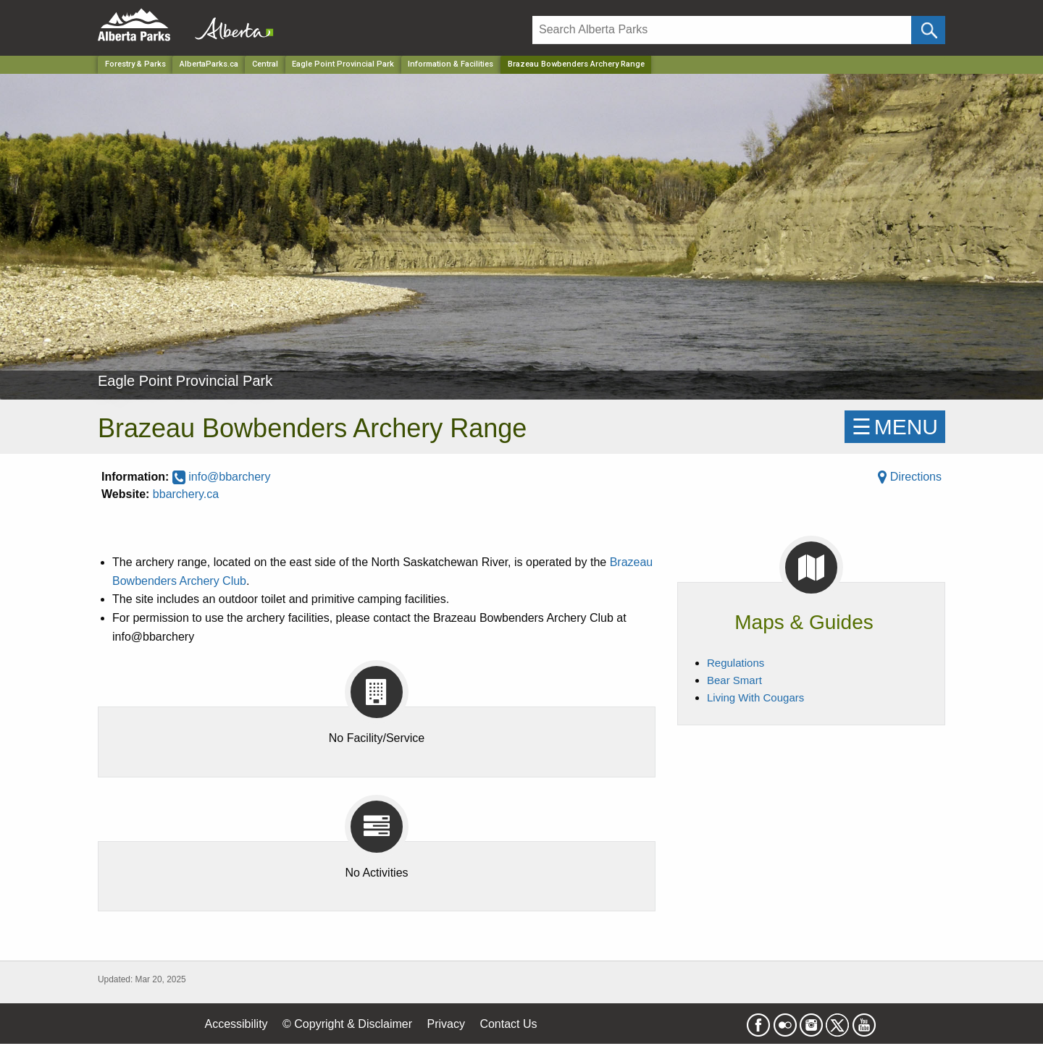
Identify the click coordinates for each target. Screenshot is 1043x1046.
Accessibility (235, 1024)
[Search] (721, 30)
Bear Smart (734, 680)
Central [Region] (265, 64)
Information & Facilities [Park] (450, 64)
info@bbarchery (221, 477)
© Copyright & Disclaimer (347, 1024)
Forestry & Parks (135, 64)
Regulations (735, 663)
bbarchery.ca (186, 494)
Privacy (445, 1024)
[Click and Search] (928, 30)
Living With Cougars (755, 697)
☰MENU (895, 427)
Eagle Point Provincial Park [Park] (343, 64)
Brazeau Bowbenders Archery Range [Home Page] (576, 64)
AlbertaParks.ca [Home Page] (209, 64)
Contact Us (508, 1024)
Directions (910, 477)
